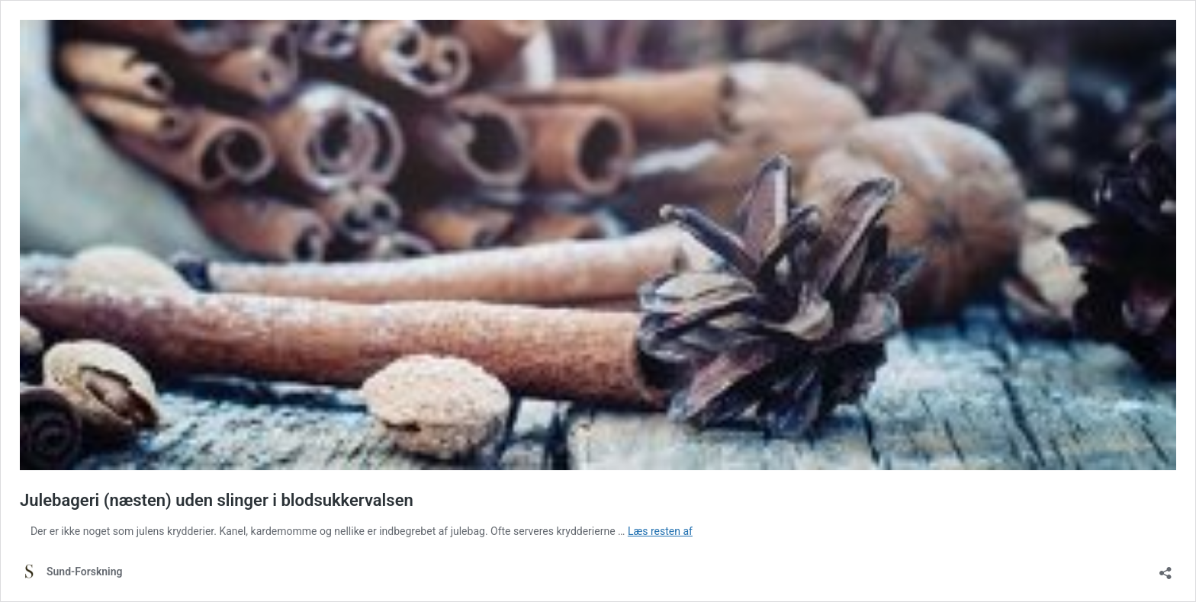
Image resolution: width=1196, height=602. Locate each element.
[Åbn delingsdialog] (1165, 568)
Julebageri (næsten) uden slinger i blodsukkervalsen (216, 500)
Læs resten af (660, 531)
